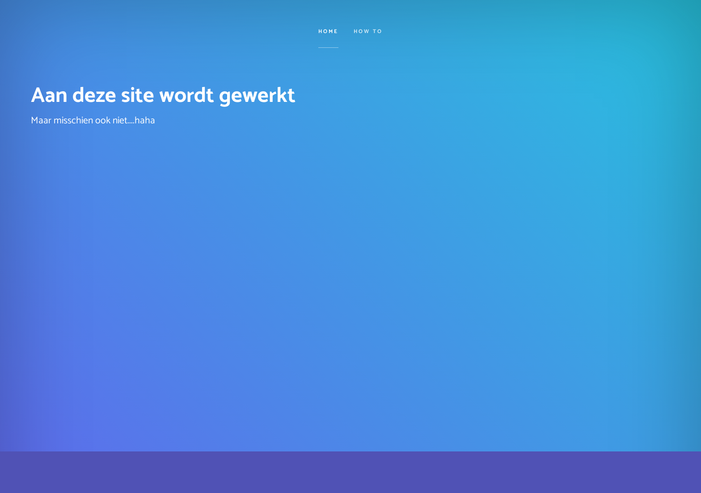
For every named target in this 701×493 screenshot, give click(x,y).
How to (368, 32)
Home (328, 32)
